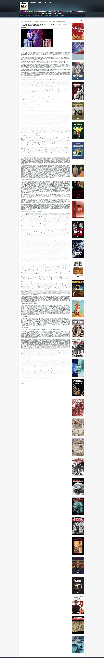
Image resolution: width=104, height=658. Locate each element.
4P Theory (28, 15)
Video (62, 15)
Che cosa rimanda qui (31, 27)
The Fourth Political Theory (39, 3)
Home (21, 15)
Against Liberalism (37, 15)
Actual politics (23, 382)
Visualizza (24, 27)
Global (22, 383)
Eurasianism (48, 15)
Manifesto (56, 15)
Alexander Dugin (24, 47)
